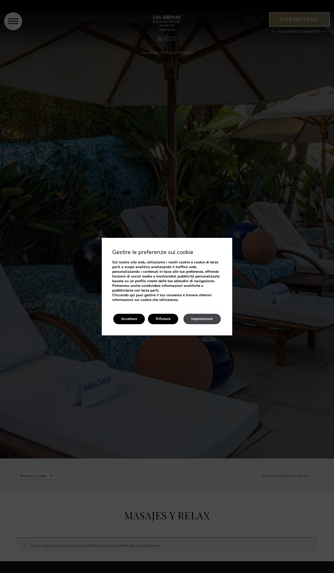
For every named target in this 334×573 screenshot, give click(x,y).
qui (132, 295)
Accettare (129, 318)
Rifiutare (163, 318)
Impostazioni (202, 318)
